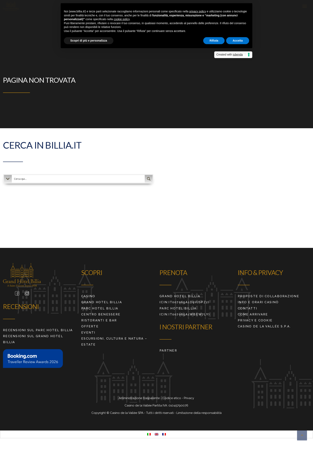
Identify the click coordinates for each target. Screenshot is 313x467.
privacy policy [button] (197, 11)
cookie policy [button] (122, 19)
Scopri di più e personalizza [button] (88, 40)
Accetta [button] (238, 40)
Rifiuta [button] (214, 40)
